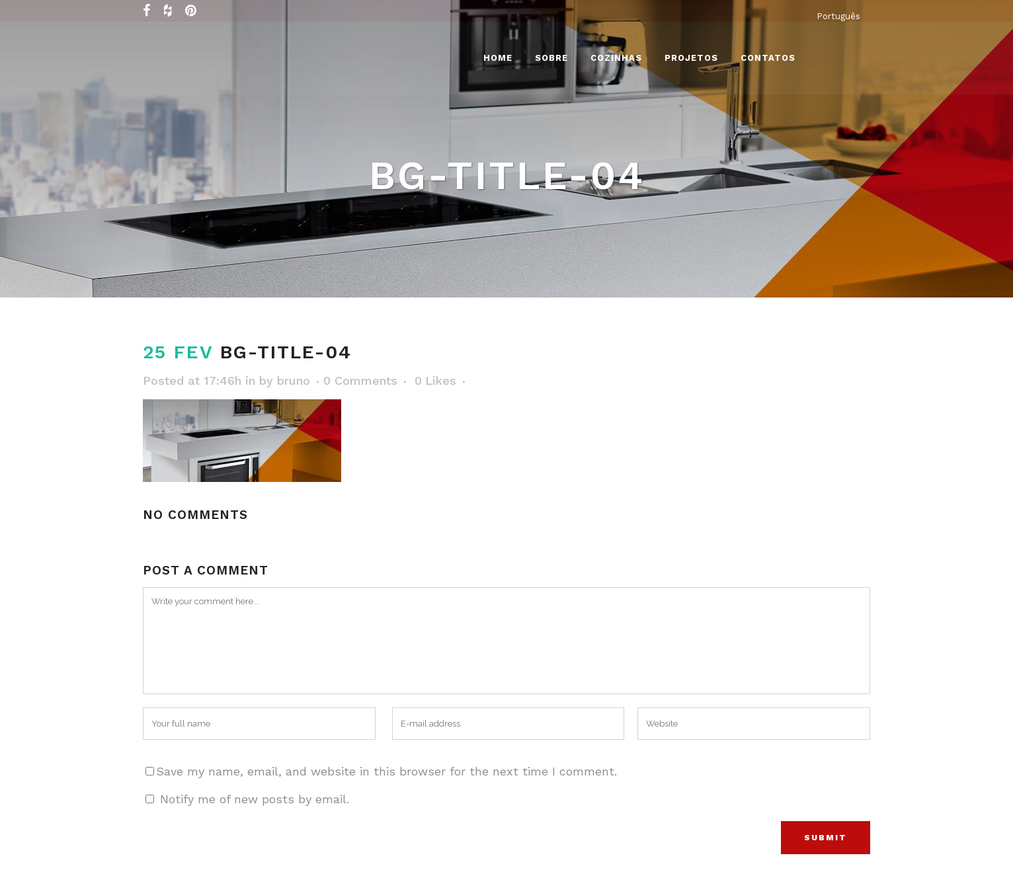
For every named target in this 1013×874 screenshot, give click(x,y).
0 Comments (360, 380)
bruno (293, 380)
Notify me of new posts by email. (254, 799)
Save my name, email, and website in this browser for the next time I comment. (386, 771)
